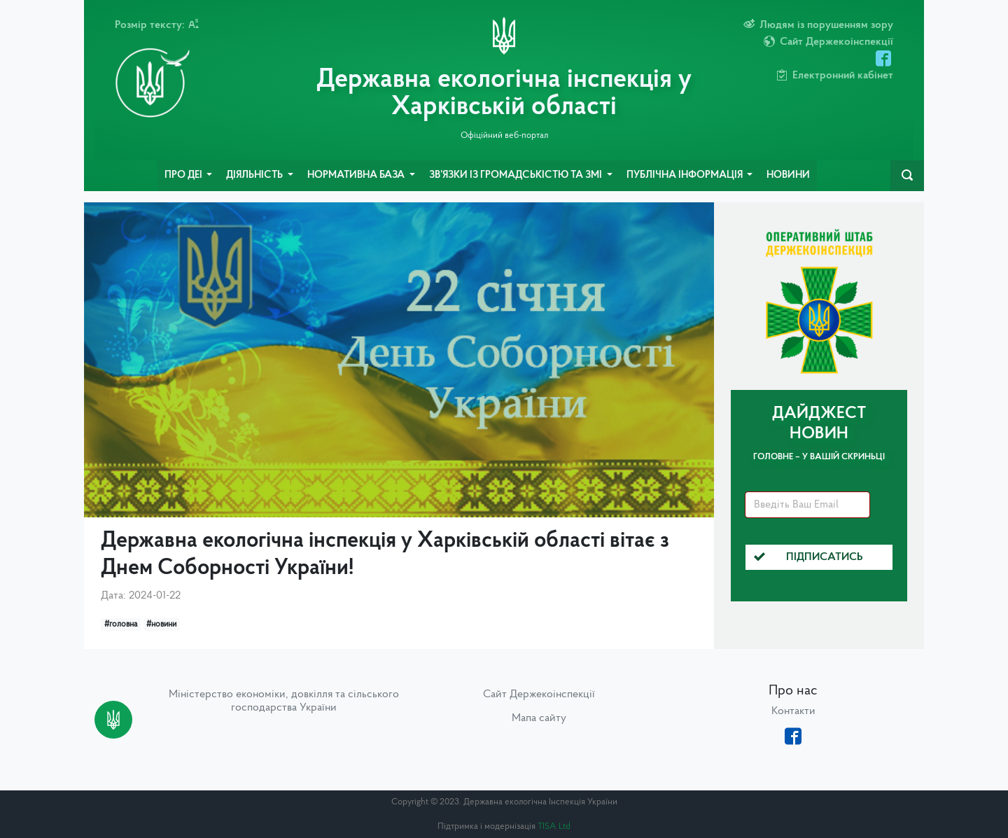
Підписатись (808, 557)
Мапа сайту (539, 718)
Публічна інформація (685, 175)
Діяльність (255, 175)
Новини (788, 175)
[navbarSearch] (907, 175)
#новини (161, 624)
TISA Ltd (554, 826)
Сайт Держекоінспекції (539, 694)
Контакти (793, 711)
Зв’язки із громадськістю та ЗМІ (516, 175)
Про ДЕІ (184, 175)
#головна (120, 624)
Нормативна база (357, 175)
